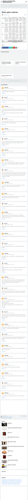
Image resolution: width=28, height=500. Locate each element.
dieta (5, 10)
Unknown (6, 87)
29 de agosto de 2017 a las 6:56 (8, 365)
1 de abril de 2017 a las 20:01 (8, 346)
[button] (1, 2)
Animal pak (10, 423)
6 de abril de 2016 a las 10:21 (8, 183)
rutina (10, 483)
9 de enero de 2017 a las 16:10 (8, 335)
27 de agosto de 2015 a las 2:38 (8, 107)
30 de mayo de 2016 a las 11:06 (8, 204)
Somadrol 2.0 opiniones (12, 464)
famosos (13, 482)
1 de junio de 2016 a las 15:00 (8, 213)
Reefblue (6, 212)
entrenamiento (5, 482)
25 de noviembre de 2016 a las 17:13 (9, 299)
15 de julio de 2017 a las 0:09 (8, 356)
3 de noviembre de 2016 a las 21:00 (9, 289)
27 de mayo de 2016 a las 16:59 (8, 194)
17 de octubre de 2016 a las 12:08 (9, 264)
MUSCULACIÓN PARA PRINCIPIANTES (9, 1)
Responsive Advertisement (14, 5)
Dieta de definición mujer (7, 75)
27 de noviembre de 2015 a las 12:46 (9, 139)
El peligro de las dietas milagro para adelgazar (6, 63)
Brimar (5, 193)
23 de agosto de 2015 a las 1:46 (8, 88)
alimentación (13, 480)
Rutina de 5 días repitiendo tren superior (15, 427)
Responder (4, 93)
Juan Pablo (6, 182)
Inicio (2, 10)
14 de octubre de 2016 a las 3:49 (9, 254)
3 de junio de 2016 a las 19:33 (8, 224)
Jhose (5, 298)
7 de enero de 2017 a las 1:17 (8, 325)
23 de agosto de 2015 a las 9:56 (8, 98)
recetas (4, 483)
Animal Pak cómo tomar (12, 441)
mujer (18, 482)
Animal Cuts (10, 432)
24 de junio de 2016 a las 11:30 (8, 244)
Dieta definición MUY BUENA (13, 460)
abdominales (5, 480)
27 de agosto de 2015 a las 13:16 (9, 119)
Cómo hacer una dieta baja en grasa (20, 63)
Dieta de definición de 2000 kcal (13, 437)
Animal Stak (10, 455)
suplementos (16, 483)
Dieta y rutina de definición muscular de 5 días (16, 446)
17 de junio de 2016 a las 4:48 (8, 234)
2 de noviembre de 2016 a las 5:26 (9, 278)
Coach (5, 97)
